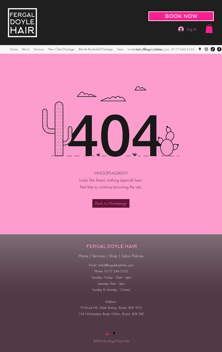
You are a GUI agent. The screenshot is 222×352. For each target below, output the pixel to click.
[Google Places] (200, 49)
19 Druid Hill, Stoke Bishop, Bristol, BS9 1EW (111, 308)
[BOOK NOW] (181, 16)
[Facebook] (219, 49)
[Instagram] (206, 49)
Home (83, 255)
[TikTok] (213, 49)
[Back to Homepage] (110, 203)
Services (99, 255)
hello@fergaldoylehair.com (152, 49)
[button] (209, 28)
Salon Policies (132, 255)
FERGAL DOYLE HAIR (111, 246)
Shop (114, 255)
